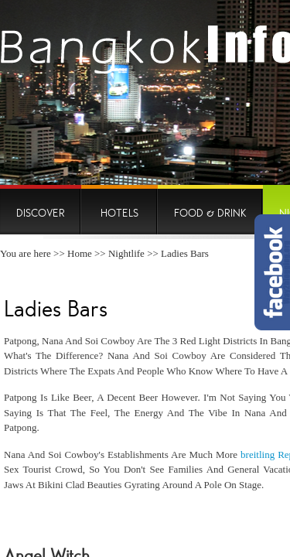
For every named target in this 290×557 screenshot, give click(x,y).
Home (79, 253)
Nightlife (126, 253)
